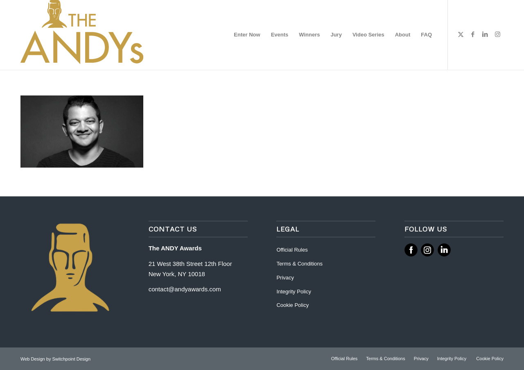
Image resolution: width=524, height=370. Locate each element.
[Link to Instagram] (497, 34)
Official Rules (291, 250)
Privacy (285, 278)
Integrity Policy (294, 291)
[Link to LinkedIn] (485, 34)
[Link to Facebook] (473, 34)
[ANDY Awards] (81, 35)
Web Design (33, 358)
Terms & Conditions (299, 264)
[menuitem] (246, 35)
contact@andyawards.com (185, 289)
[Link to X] (460, 34)
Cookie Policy (292, 305)
